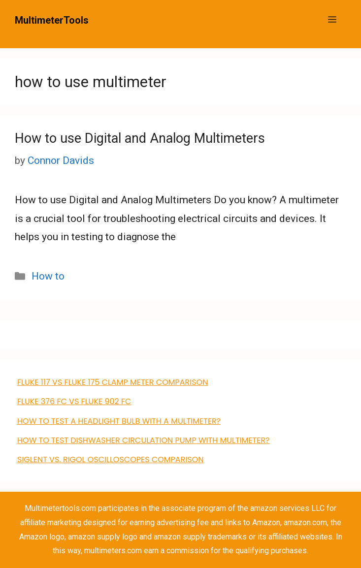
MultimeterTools (52, 20)
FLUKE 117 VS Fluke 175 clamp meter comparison (112, 382)
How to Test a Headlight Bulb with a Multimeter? (119, 421)
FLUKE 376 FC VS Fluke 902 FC (74, 401)
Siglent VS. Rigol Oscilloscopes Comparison (110, 459)
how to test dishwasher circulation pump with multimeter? (143, 440)
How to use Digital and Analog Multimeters (140, 138)
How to (48, 276)
